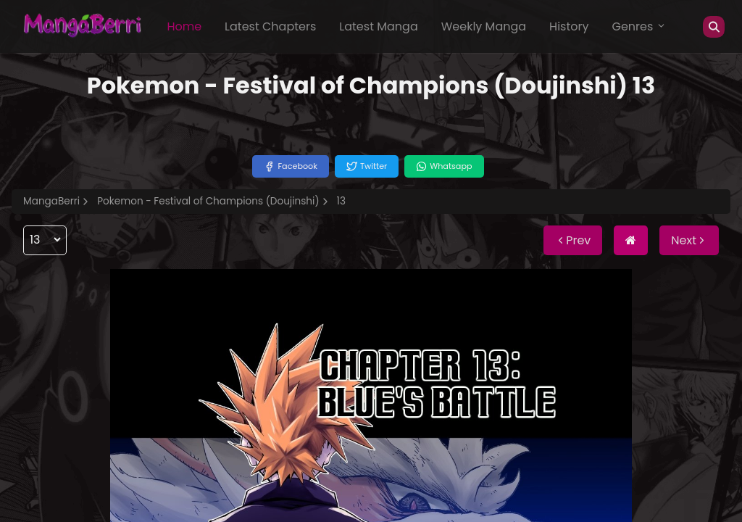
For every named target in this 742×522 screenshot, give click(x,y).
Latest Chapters (270, 26)
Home (184, 26)
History (568, 26)
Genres (639, 26)
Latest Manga (378, 26)
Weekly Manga (483, 26)
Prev (572, 240)
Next (689, 240)
